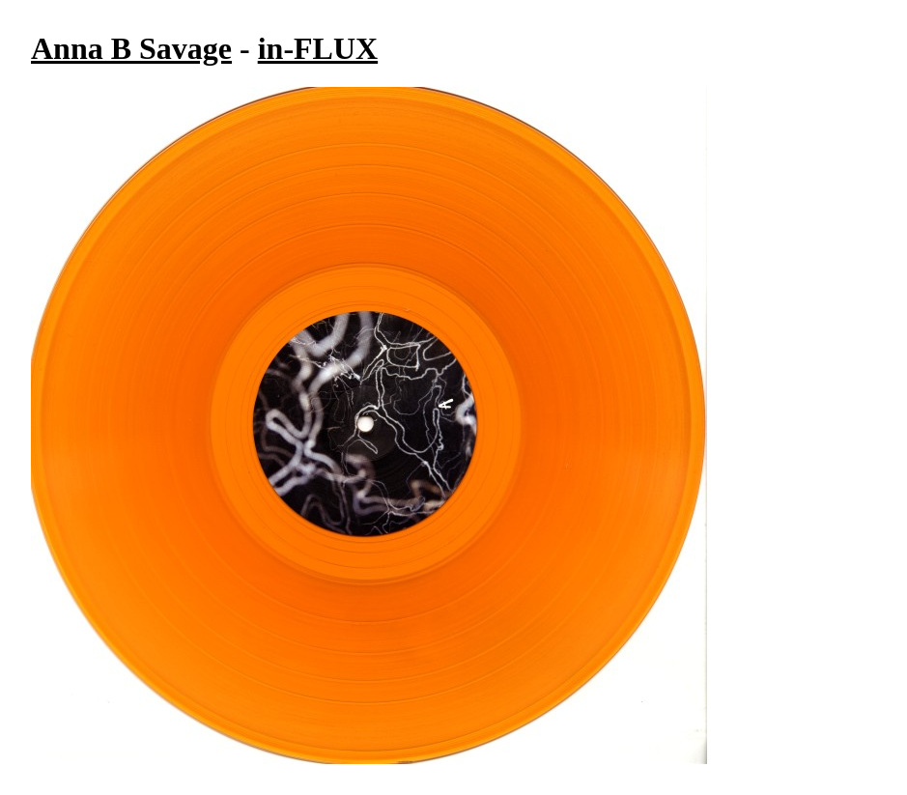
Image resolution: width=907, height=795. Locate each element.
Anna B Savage (131, 48)
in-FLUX (318, 48)
